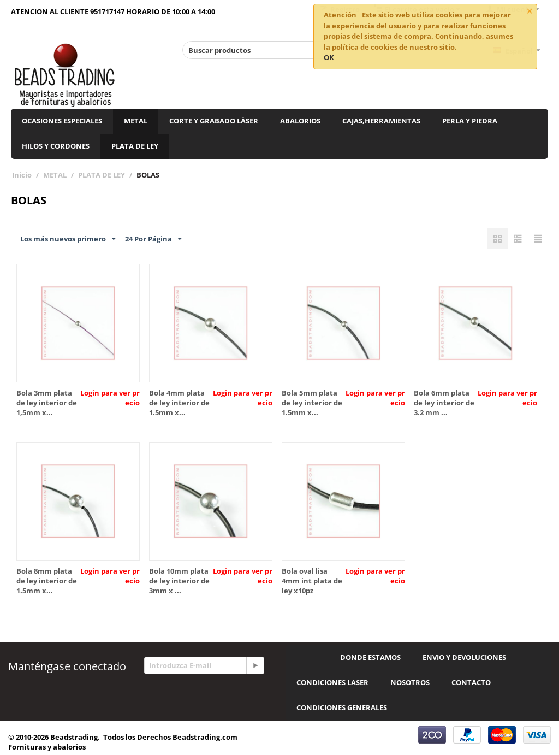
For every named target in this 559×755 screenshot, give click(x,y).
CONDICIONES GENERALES (341, 707)
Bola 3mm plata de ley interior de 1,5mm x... (46, 402)
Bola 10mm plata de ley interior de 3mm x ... (179, 580)
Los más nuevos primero (68, 239)
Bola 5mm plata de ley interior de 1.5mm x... (312, 402)
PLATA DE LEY (134, 146)
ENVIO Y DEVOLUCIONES (464, 657)
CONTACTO (471, 682)
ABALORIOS (300, 121)
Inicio (22, 175)
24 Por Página (153, 239)
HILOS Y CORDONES (56, 146)
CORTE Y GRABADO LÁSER (213, 121)
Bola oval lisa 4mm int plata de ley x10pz (312, 580)
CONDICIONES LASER (332, 682)
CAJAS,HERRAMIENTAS (381, 121)
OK (329, 57)
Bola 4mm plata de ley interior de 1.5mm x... (179, 402)
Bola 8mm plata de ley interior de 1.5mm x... (46, 580)
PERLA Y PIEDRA (469, 121)
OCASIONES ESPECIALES (62, 121)
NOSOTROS (410, 682)
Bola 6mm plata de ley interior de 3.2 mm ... (444, 402)
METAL (135, 121)
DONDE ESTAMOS (370, 657)
